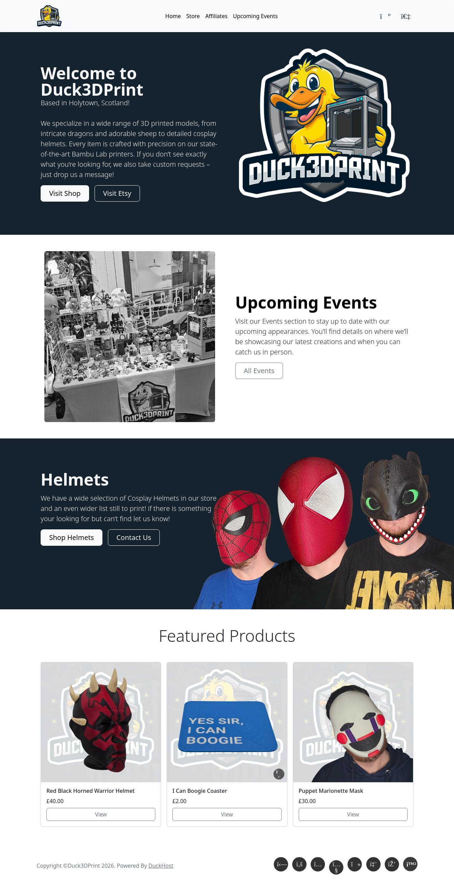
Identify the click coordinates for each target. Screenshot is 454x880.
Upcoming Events (255, 16)
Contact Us (133, 537)
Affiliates (216, 16)
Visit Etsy (117, 193)
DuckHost (160, 865)
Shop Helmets (71, 537)
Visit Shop (65, 193)
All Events (259, 370)
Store (193, 16)
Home (173, 16)
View (101, 814)
